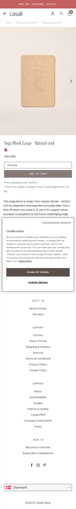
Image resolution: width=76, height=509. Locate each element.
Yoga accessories (52, 22)
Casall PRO (38, 415)
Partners (38, 314)
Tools (8, 22)
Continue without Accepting (56, 222)
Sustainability (38, 397)
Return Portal (38, 341)
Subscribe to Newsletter (38, 453)
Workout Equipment (27, 22)
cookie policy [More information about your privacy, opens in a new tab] (25, 261)
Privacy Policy (38, 364)
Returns (38, 353)
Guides (38, 403)
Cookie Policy (38, 370)
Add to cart (38, 173)
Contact (38, 335)
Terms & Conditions (38, 358)
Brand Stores (38, 308)
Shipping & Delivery (38, 347)
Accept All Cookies (38, 272)
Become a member (38, 447)
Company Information (38, 420)
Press (38, 426)
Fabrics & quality (38, 409)
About (38, 391)
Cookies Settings (38, 282)
